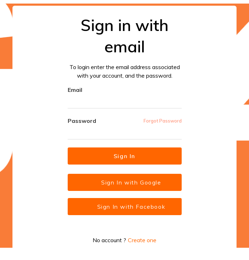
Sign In (124, 156)
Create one (142, 240)
